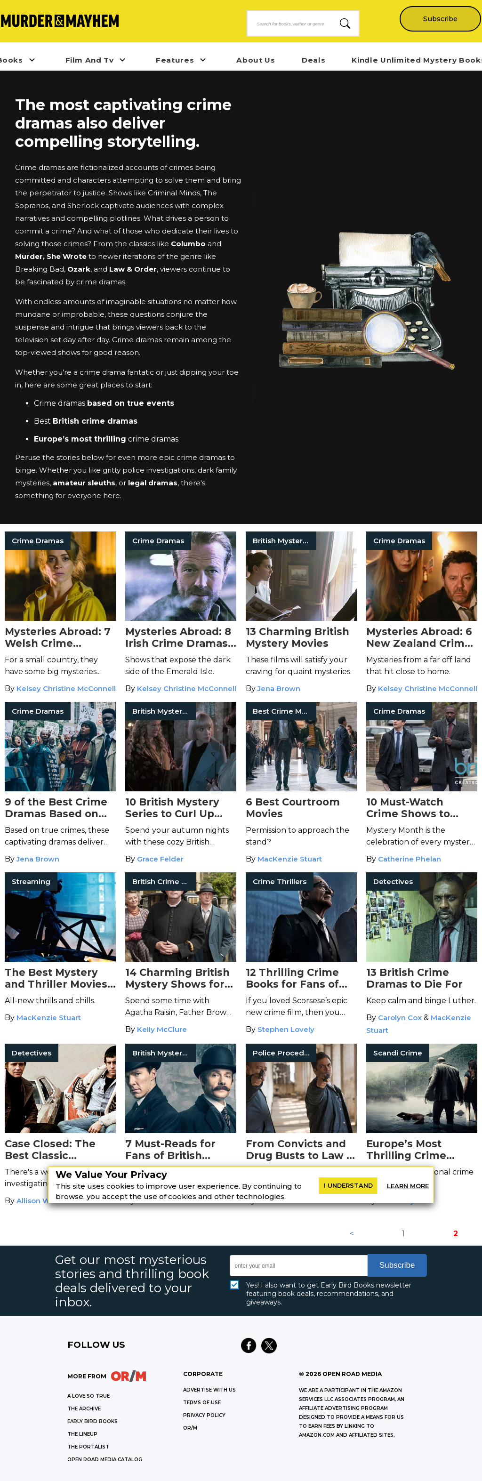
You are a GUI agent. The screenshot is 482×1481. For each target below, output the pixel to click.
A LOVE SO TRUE (88, 1396)
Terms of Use (202, 1403)
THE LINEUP (82, 1434)
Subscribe (440, 19)
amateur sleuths (84, 482)
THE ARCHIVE (84, 1409)
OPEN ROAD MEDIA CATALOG (104, 1460)
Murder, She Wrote (51, 256)
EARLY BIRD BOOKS (92, 1421)
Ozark (78, 269)
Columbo (188, 243)
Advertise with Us (209, 1390)
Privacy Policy (204, 1415)
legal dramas (152, 482)
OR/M (190, 1428)
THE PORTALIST (88, 1447)
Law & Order (133, 269)
